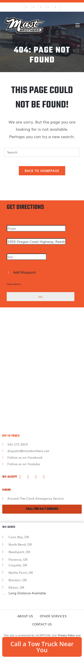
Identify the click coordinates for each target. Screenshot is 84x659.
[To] (36, 241)
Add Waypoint (22, 272)
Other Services (53, 616)
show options (14, 284)
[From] (36, 228)
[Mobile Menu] (77, 25)
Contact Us (42, 624)
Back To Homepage (42, 171)
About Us (25, 616)
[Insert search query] (42, 152)
